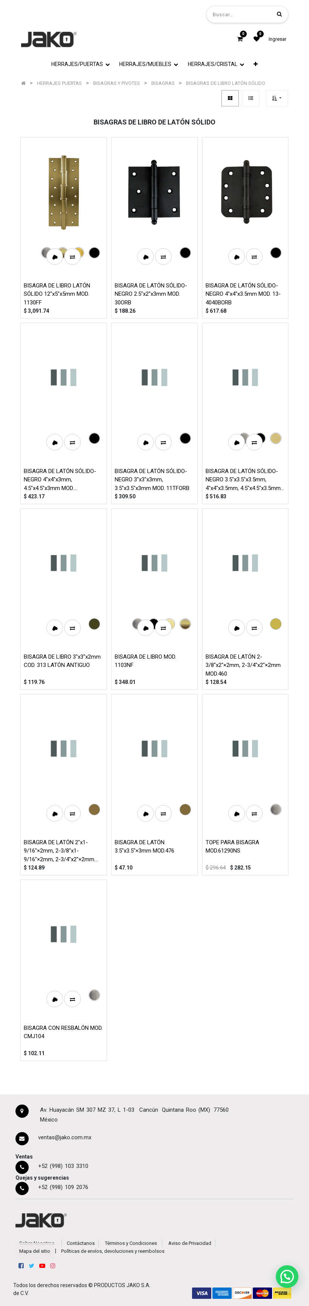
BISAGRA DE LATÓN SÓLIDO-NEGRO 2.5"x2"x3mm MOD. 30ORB (151, 294)
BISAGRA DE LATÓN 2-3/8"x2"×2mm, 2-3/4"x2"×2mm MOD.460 (243, 665)
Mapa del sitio (34, 1251)
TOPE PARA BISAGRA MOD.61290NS (232, 846)
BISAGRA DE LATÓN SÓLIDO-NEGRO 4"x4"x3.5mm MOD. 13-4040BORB (243, 294)
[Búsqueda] (279, 14)
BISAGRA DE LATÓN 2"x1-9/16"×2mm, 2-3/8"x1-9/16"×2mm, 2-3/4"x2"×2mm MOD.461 (59, 851)
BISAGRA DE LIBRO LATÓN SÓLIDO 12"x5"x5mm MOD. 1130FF (57, 294)
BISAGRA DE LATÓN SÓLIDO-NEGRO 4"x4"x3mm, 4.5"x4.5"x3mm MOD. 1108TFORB (60, 480)
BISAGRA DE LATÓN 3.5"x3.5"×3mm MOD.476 (144, 846)
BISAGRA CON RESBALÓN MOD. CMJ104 (63, 1032)
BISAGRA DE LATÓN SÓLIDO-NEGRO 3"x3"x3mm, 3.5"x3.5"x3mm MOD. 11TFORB (152, 480)
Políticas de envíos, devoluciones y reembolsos (112, 1251)
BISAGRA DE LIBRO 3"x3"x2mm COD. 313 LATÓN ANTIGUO (62, 661)
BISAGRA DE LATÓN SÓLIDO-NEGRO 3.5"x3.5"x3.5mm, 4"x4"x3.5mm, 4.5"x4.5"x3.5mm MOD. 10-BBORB (243, 480)
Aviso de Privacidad (189, 1243)
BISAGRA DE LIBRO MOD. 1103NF (145, 661)
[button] (277, 98)
